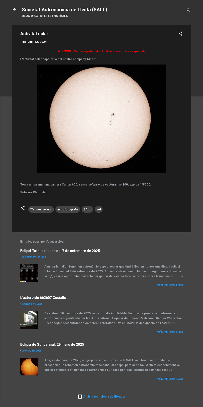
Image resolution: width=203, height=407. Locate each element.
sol (99, 209)
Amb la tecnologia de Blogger (101, 396)
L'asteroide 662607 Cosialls (43, 297)
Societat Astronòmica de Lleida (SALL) (64, 9)
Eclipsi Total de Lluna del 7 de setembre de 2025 (60, 251)
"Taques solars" (41, 209)
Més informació (170, 285)
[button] (180, 34)
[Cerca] (188, 11)
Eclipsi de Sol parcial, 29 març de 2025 (52, 344)
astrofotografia (67, 209)
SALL (87, 209)
